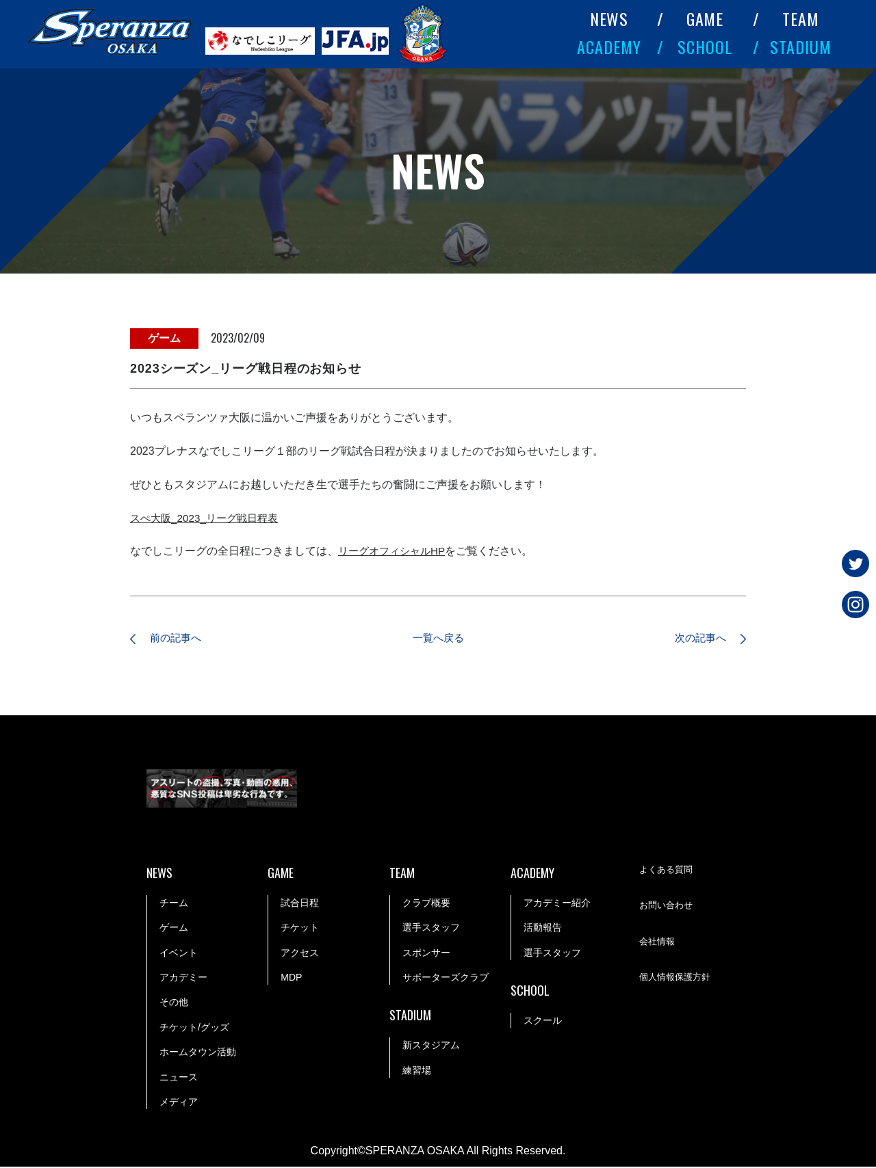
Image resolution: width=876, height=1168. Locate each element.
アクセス (300, 953)
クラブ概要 (426, 904)
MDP (291, 978)
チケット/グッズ (194, 1028)
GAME (705, 18)
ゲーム (173, 928)
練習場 (416, 1071)
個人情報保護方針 (677, 979)
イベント (178, 953)
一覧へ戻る (438, 639)
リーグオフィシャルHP (395, 551)
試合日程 (300, 904)
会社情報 (658, 943)
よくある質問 (668, 871)
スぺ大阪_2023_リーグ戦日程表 (208, 518)
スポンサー (426, 953)
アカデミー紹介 (557, 904)
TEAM (800, 18)
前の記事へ (181, 639)
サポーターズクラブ (445, 978)
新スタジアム (431, 1046)
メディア (178, 1103)
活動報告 (543, 928)
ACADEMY (609, 46)
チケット (300, 928)
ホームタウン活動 (197, 1053)
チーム (173, 904)
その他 (173, 1003)
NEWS (609, 18)
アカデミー (183, 978)
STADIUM (801, 46)
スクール (543, 1021)
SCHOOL (705, 46)
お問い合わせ (668, 908)
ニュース (178, 1078)
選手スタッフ (431, 928)
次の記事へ (694, 639)
